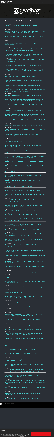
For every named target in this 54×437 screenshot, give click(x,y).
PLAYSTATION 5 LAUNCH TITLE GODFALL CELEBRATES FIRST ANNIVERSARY (23, 176)
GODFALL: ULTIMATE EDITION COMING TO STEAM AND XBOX (23, 125)
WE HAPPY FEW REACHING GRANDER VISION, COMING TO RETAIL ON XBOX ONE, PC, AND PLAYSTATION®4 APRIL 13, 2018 (25, 370)
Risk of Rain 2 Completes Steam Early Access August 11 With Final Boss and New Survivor (24, 219)
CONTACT (50, 406)
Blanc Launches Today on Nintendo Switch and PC (20, 76)
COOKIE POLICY (9, 406)
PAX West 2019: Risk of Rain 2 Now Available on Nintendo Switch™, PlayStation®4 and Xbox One (25, 291)
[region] (27, 433)
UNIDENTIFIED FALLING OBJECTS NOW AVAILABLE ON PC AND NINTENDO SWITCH (24, 60)
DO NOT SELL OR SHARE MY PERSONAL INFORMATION (41, 406)
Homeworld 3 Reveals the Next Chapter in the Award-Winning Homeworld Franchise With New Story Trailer (23, 55)
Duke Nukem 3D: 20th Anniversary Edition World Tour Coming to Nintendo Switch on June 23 (24, 225)
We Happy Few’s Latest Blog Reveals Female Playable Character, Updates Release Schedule (24, 359)
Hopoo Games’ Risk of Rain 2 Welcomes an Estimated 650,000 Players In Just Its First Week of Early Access (23, 333)
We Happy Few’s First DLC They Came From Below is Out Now (23, 329)
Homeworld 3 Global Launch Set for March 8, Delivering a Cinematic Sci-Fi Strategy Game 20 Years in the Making (22, 26)
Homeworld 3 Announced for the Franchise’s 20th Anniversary (23, 287)
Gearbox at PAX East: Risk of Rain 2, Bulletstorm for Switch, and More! (24, 339)
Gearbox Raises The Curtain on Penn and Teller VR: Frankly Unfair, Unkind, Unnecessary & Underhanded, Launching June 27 (24, 314)
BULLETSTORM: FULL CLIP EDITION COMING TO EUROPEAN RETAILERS (23, 393)
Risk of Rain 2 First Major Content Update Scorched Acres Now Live (25, 310)
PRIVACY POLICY (3, 406)
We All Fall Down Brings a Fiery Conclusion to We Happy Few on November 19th (24, 261)
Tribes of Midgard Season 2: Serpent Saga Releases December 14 (24, 166)
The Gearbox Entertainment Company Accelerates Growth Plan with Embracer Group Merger (24, 206)
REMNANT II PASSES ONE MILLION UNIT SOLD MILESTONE (23, 65)
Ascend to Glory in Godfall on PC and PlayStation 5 (20, 210)
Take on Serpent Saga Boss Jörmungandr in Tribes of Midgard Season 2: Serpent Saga (23, 146)
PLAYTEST (32, 406)
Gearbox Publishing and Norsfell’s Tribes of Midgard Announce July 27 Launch (25, 195)
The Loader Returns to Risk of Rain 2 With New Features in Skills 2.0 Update (25, 276)
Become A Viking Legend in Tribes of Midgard (19, 186)
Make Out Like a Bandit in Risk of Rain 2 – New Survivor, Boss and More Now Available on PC (24, 200)
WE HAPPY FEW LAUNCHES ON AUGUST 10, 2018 (20, 349)
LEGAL (24, 406)
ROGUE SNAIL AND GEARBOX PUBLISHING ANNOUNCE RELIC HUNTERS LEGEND (24, 105)
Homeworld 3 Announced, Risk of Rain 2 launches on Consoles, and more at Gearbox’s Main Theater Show (25, 297)
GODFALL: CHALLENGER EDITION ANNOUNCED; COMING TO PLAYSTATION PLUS (23, 170)
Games (44, 2)
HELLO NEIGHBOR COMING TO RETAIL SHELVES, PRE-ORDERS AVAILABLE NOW (24, 365)
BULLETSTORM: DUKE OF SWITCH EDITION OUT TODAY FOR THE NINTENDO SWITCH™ (25, 282)
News (50, 2)
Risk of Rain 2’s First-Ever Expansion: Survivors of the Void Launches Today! (25, 129)
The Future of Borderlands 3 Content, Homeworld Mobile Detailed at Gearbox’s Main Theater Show (24, 240)
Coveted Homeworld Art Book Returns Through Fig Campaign (23, 272)
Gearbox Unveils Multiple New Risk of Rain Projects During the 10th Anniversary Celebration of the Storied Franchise (25, 31)
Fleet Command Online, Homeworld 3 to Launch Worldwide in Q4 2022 (24, 151)
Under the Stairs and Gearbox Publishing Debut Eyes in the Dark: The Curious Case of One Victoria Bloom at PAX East (24, 114)
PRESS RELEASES (20, 406)
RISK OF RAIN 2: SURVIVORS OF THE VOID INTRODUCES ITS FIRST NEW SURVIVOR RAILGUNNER (25, 140)
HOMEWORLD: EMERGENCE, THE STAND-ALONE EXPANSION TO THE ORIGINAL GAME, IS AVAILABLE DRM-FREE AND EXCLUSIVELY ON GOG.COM (25, 382)
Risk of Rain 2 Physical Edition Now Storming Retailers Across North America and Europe (25, 256)
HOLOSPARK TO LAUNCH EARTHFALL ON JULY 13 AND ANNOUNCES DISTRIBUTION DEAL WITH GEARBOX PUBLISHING (24, 354)
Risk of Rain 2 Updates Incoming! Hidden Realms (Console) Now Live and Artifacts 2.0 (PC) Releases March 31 (24, 234)
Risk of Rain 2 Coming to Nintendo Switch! (17, 302)
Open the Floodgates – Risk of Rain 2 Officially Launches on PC (23, 215)
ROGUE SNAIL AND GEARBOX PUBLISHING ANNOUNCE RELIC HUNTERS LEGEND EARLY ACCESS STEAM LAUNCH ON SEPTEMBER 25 (24, 43)
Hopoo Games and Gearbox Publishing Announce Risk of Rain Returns (23, 80)
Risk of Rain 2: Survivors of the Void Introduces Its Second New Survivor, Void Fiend (23, 135)
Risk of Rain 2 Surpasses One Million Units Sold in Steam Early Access (23, 320)
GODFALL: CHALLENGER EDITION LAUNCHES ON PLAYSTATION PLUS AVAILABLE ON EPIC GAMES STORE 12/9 (24, 157)
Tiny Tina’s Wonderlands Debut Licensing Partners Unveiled (23, 190)
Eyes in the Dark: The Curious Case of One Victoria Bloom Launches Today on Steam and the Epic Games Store (25, 90)
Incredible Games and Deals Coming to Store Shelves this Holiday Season (24, 267)
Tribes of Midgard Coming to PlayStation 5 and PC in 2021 (22, 229)
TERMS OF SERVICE (14, 406)
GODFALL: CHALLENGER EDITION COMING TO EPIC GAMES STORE (25, 162)
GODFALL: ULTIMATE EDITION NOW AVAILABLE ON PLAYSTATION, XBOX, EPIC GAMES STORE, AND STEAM (25, 120)
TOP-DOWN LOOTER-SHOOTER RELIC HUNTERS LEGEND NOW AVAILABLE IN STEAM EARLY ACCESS (24, 37)
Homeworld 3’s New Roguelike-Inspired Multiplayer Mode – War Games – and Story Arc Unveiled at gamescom (24, 49)
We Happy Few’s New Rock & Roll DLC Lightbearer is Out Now (23, 306)
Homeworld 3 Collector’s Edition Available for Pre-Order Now (23, 110)
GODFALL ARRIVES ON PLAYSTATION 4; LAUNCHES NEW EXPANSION (22, 181)
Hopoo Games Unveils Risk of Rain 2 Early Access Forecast (22, 325)
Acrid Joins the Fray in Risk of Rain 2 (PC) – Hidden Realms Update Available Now (24, 245)
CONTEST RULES (28, 406)
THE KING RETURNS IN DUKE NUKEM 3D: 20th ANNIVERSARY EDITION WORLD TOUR (23, 399)
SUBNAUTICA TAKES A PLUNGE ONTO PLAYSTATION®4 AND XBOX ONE (23, 344)
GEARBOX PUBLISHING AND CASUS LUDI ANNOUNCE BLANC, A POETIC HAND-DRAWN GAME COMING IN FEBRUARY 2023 (24, 99)
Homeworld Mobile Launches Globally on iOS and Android (22, 85)
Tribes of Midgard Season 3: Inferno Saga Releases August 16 (23, 95)
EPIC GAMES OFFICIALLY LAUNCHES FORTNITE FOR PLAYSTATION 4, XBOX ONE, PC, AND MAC (25, 376)
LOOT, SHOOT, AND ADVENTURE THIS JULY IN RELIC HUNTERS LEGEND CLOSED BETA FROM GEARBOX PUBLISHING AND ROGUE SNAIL (25, 71)
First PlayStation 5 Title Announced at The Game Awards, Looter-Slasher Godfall (24, 251)
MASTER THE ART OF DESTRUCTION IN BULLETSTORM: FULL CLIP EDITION (25, 388)
